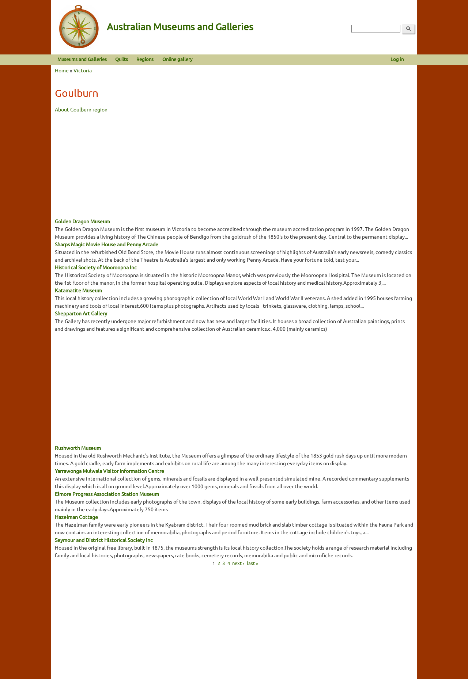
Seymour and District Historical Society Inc (104, 539)
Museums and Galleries (82, 59)
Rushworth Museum (78, 447)
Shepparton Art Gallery (81, 313)
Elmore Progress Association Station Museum (107, 493)
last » (252, 562)
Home (62, 70)
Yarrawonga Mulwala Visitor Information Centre (109, 470)
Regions (145, 59)
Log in (397, 59)
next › (238, 562)
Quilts (121, 59)
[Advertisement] (234, 164)
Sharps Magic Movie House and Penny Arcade (106, 244)
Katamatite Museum (78, 290)
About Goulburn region (81, 109)
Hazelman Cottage (76, 516)
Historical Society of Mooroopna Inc (96, 267)
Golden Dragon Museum (82, 221)
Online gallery (177, 59)
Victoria (82, 70)
